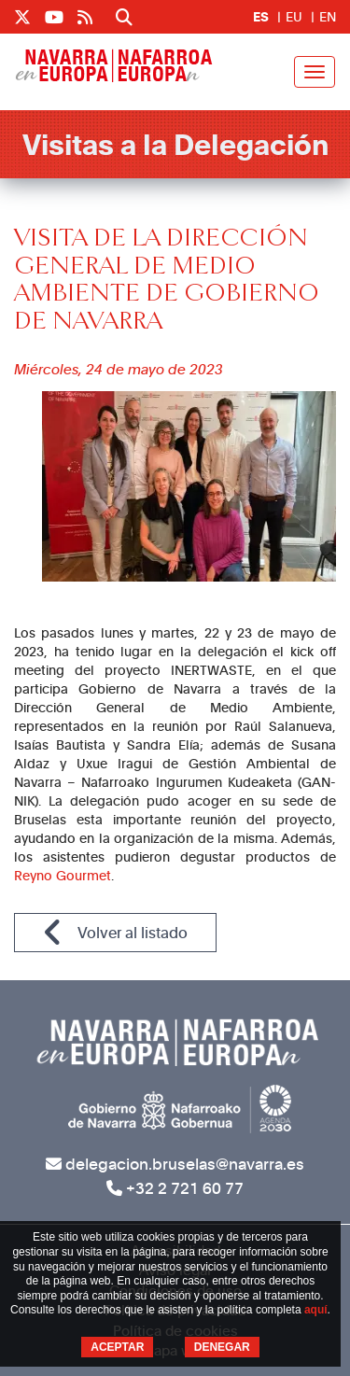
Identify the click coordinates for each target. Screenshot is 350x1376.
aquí (316, 1309)
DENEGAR (222, 1347)
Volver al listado (132, 932)
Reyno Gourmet (62, 875)
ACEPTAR (117, 1347)
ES (261, 16)
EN (327, 16)
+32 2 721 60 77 (175, 1188)
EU (294, 16)
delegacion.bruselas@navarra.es (184, 1163)
